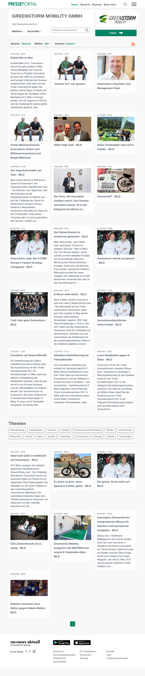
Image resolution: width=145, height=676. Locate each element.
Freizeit (48, 437)
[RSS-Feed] (133, 44)
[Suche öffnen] (125, 4)
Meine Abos (110, 4)
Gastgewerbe (36, 430)
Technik (14, 444)
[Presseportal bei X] (29, 659)
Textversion (85, 662)
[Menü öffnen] (134, 4)
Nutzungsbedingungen (64, 662)
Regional (97, 4)
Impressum (58, 659)
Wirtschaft (34, 437)
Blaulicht (85, 4)
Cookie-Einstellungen (117, 666)
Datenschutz (59, 666)
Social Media (59, 669)
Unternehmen (17, 437)
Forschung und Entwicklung (90, 430)
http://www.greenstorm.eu (25, 24)
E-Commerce (104, 437)
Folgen (115, 33)
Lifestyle (121, 437)
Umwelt (67, 430)
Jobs (108, 662)
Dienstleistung (17, 430)
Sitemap (84, 666)
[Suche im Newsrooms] (71, 30)
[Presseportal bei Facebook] (25, 659)
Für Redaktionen (88, 659)
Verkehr (72, 437)
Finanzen (53, 430)
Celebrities (87, 437)
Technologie (29, 444)
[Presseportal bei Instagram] (33, 659)
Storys (74, 4)
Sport (60, 437)
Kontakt (110, 659)
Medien (113, 430)
